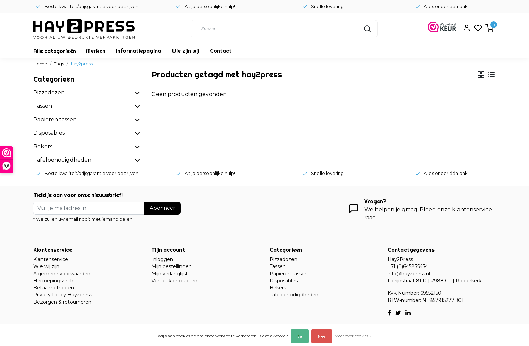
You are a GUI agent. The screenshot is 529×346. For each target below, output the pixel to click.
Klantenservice (50, 259)
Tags (59, 63)
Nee (321, 336)
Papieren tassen (289, 274)
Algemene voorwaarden (61, 274)
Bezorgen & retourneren (62, 302)
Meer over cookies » (353, 335)
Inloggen (162, 259)
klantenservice (472, 209)
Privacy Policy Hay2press (62, 295)
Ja (300, 336)
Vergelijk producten (174, 281)
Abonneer (162, 208)
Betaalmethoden (53, 288)
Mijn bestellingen (171, 266)
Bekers (278, 288)
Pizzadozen (283, 259)
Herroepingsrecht (54, 281)
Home (40, 63)
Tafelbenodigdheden (294, 295)
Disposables (284, 281)
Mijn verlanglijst (169, 274)
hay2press (82, 63)
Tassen (278, 266)
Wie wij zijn (46, 266)
